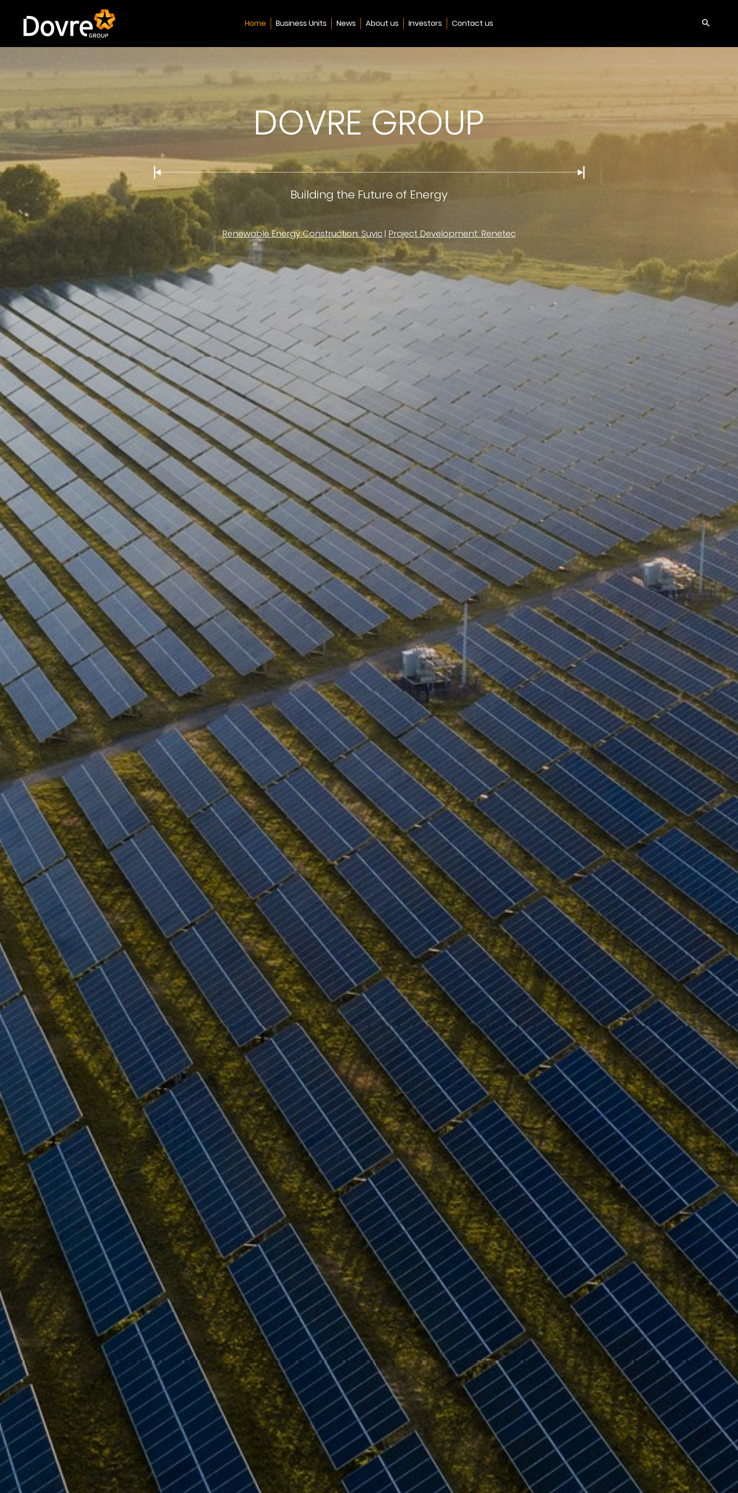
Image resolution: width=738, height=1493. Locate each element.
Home (255, 23)
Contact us (472, 23)
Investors (425, 23)
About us (382, 23)
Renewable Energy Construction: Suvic (302, 233)
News (346, 23)
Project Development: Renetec (452, 233)
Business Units (301, 23)
